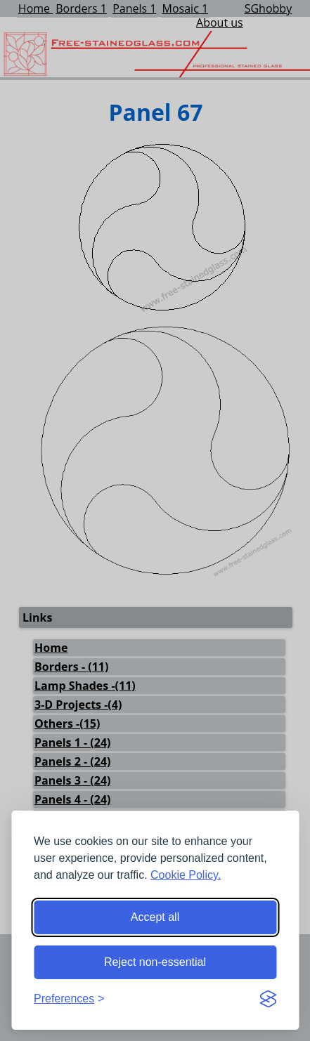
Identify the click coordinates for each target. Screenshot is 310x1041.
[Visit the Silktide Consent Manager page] (267, 998)
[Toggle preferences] (69, 999)
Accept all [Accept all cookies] (155, 917)
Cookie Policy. (185, 875)
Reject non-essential (155, 962)
